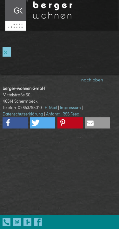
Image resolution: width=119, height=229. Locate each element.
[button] (15, 122)
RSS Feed (71, 114)
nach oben (97, 80)
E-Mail (51, 107)
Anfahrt (53, 114)
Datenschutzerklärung (23, 114)
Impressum (70, 107)
